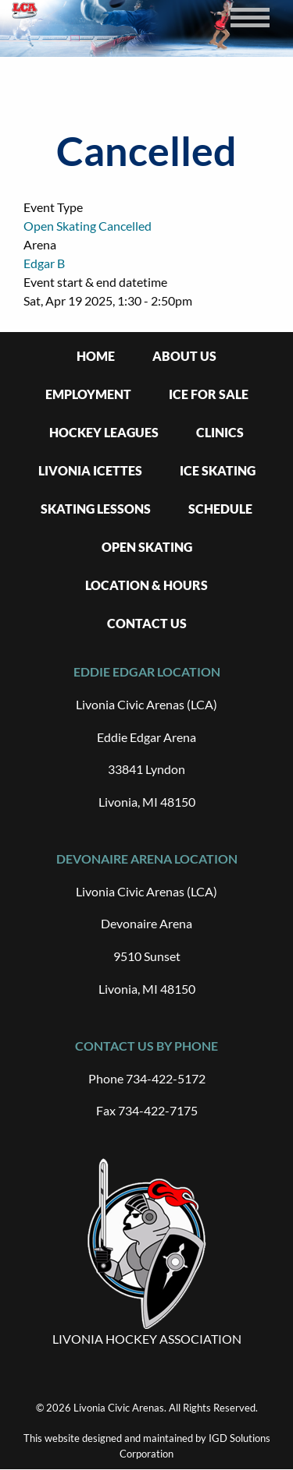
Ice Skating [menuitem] (217, 470)
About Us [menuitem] (184, 355)
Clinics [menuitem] (220, 432)
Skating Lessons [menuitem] (96, 508)
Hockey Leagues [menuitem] (104, 432)
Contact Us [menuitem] (147, 623)
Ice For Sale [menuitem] (208, 394)
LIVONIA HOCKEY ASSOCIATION (146, 1338)
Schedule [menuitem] (220, 508)
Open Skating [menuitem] (147, 546)
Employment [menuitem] (88, 394)
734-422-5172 (165, 1078)
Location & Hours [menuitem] (146, 585)
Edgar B (44, 263)
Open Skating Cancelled (87, 225)
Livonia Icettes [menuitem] (90, 470)
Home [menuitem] (96, 355)
